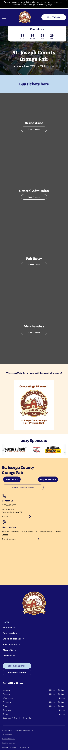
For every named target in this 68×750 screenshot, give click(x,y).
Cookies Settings (8, 734)
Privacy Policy (7, 726)
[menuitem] (34, 614)
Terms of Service (8, 730)
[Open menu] (4, 8)
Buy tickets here (34, 75)
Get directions (8, 530)
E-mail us (6, 508)
